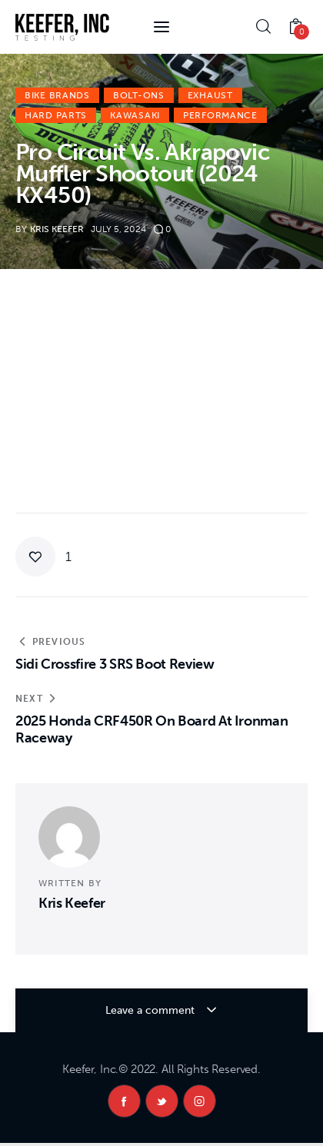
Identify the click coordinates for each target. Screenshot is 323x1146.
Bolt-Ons (139, 95)
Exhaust (210, 95)
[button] (43, 556)
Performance (220, 115)
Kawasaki (135, 115)
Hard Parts (56, 115)
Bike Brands (57, 95)
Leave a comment (151, 1010)
